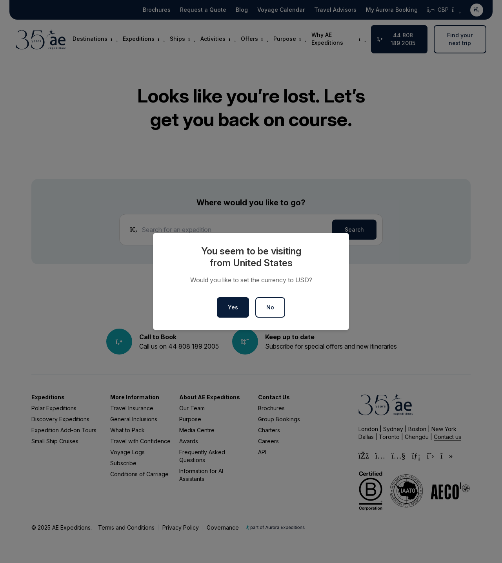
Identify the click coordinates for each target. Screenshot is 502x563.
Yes (233, 307)
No (270, 307)
